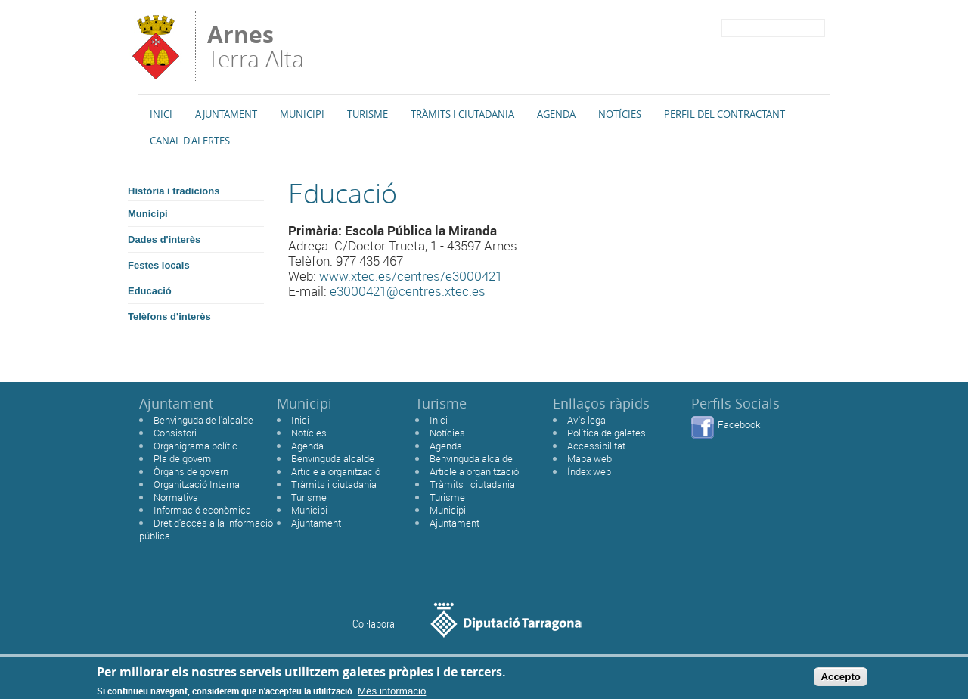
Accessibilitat (596, 445)
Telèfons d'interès (169, 316)
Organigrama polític (195, 445)
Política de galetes (606, 433)
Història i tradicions (173, 191)
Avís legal (587, 420)
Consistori (175, 433)
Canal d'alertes (190, 141)
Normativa (176, 497)
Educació (150, 291)
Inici (161, 114)
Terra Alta (255, 47)
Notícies (619, 114)
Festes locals (159, 265)
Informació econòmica (202, 510)
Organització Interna (197, 484)
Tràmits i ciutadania (334, 484)
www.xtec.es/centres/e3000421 (410, 275)
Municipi (302, 114)
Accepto (841, 679)
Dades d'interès (164, 239)
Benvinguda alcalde (332, 458)
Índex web (589, 471)
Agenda (556, 114)
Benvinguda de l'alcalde (203, 420)
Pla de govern (182, 458)
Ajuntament (226, 114)
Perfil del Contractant (724, 114)
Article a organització (335, 471)
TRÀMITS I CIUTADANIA (462, 114)
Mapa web (589, 458)
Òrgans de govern (191, 471)
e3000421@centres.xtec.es (408, 291)
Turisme (367, 114)
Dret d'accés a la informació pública (206, 529)
